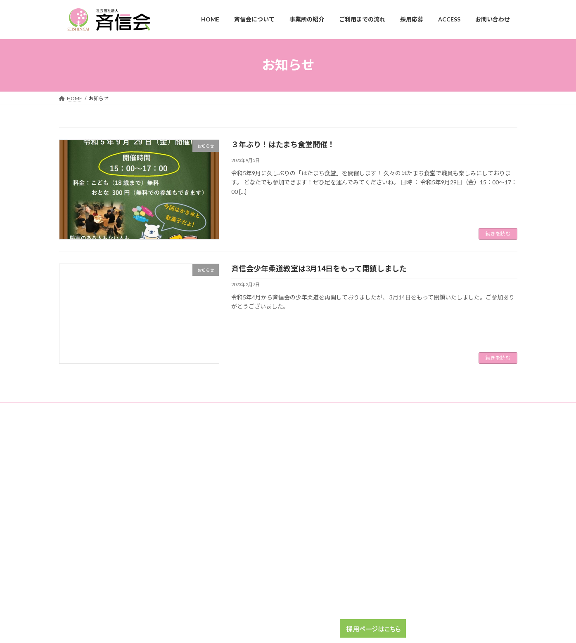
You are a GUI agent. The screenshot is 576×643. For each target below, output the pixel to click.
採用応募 (230, 514)
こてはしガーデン (397, 501)
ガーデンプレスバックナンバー (157, 410)
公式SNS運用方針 (460, 410)
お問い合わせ (235, 542)
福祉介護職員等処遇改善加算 (291, 410)
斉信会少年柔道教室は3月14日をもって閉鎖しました (319, 268)
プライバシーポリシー (400, 410)
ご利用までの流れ (240, 500)
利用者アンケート (87, 410)
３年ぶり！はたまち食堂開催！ (283, 144)
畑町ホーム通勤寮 (397, 472)
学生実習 (387, 570)
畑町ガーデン (392, 458)
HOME (228, 457)
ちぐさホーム (392, 515)
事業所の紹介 (235, 486)
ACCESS (229, 528)
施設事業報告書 (225, 410)
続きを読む (498, 234)
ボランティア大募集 (399, 585)
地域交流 (349, 410)
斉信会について (237, 472)
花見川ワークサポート (402, 487)
